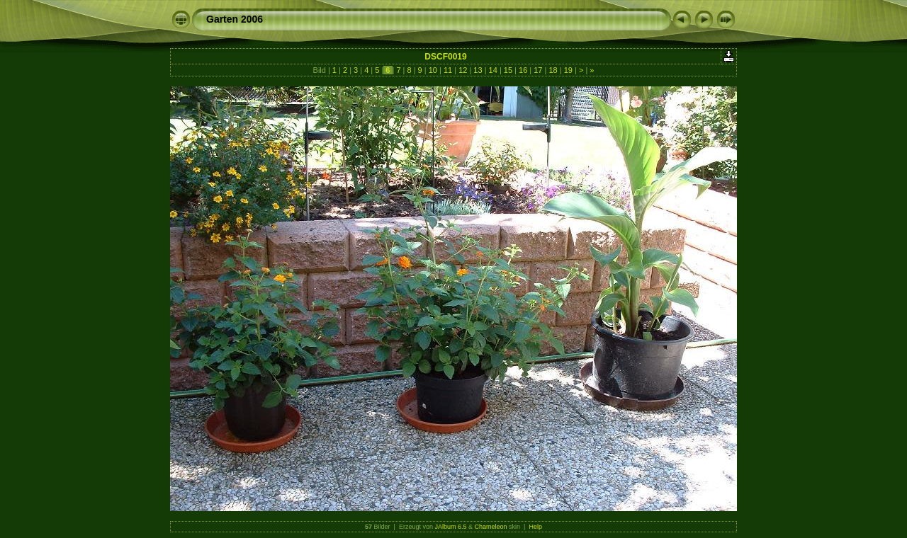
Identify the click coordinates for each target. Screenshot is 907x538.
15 (508, 70)
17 (537, 70)
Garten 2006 (234, 19)
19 (568, 70)
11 (447, 70)
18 (552, 70)
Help (535, 526)
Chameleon (491, 526)
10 (433, 70)
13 (477, 70)
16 (523, 70)
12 (462, 70)
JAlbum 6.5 (450, 526)
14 (493, 70)
